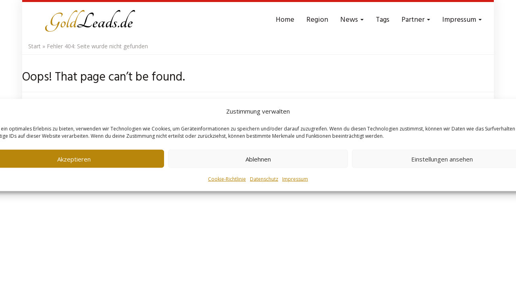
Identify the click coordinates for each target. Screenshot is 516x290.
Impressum (295, 179)
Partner (416, 20)
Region (317, 20)
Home (285, 20)
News (352, 20)
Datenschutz (264, 179)
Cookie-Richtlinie (227, 179)
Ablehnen (258, 159)
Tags (382, 20)
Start (34, 46)
